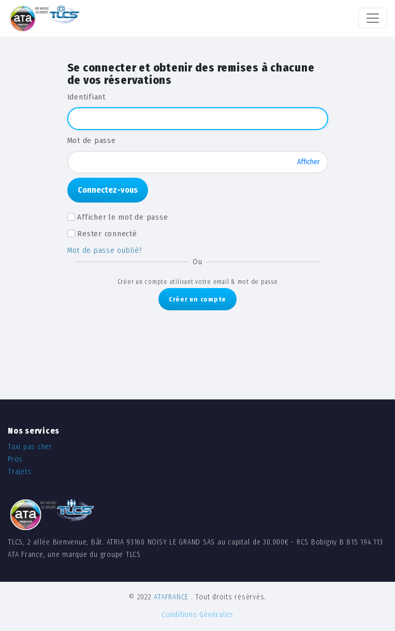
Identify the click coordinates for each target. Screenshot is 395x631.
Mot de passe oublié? (104, 250)
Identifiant (86, 97)
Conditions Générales (197, 614)
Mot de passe (91, 140)
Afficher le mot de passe (122, 217)
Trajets (19, 471)
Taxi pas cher (30, 446)
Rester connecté (107, 233)
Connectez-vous (108, 190)
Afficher (308, 161)
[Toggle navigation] (372, 18)
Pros (15, 459)
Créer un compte (197, 299)
